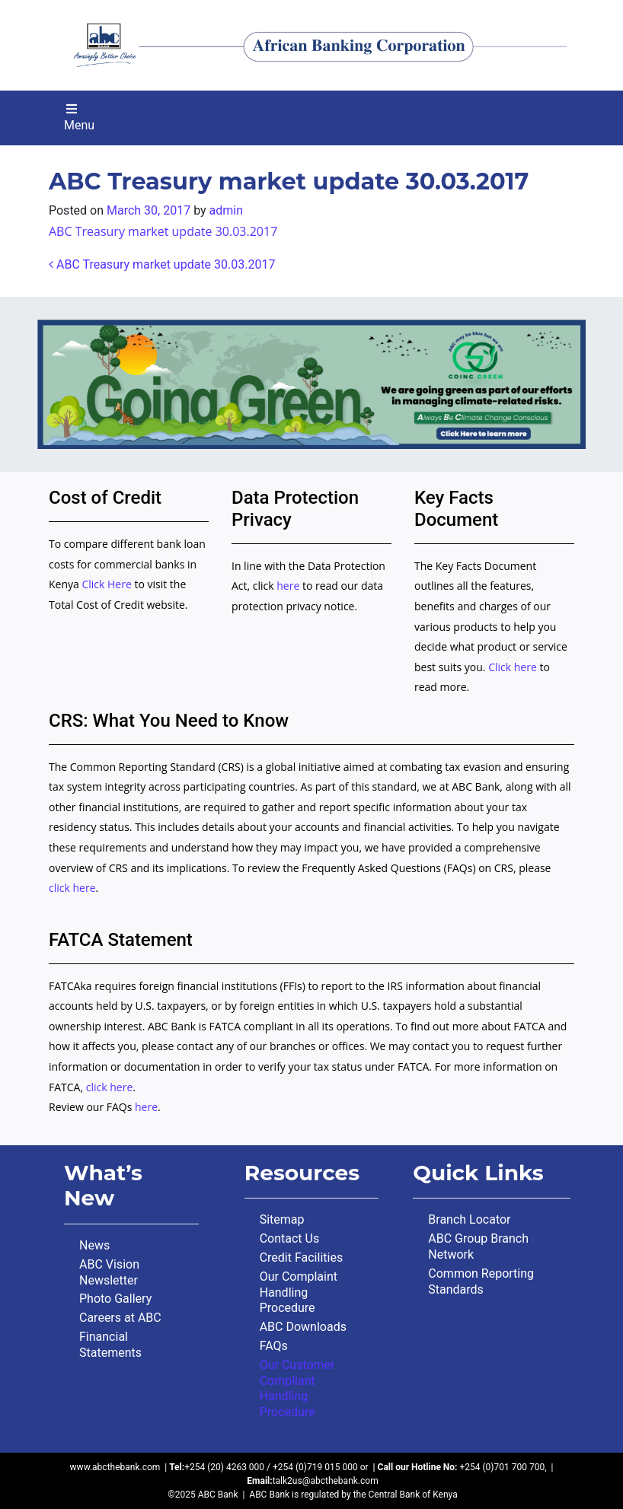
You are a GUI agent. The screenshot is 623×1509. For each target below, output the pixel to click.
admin (226, 210)
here (287, 585)
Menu (79, 117)
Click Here (107, 584)
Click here (512, 667)
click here (72, 887)
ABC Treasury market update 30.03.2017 (163, 231)
